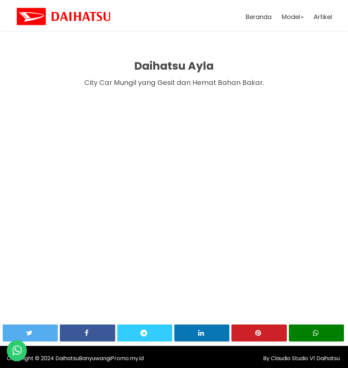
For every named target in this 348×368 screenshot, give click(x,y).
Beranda (259, 17)
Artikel (323, 17)
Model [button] (292, 17)
